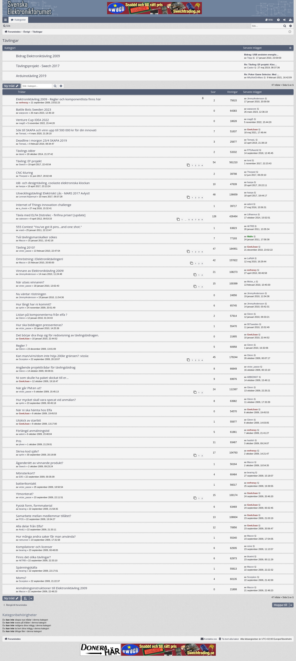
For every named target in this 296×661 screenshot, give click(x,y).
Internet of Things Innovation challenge (43, 205)
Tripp (249, 58)
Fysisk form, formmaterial (34, 505)
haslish (250, 440)
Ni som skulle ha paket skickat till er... (42, 378)
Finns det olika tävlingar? (33, 557)
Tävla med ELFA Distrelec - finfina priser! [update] (50, 215)
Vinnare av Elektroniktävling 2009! (40, 271)
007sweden (253, 324)
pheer (22, 444)
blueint (250, 556)
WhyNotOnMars (255, 77)
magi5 (22, 123)
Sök (29, 25)
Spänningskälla (26, 567)
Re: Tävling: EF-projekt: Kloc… (260, 64)
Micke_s (251, 281)
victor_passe (25, 251)
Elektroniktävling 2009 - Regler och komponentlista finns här (58, 99)
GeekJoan (252, 129)
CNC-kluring (24, 173)
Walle (250, 236)
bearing (251, 472)
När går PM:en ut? (28, 388)
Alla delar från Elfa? (29, 526)
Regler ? (21, 345)
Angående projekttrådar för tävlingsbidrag (46, 367)
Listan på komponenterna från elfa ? (41, 314)
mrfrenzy (23, 102)
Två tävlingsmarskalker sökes (36, 237)
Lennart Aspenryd (27, 196)
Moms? (21, 578)
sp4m (21, 307)
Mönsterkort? (25, 473)
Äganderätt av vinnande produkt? (39, 463)
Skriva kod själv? (27, 451)
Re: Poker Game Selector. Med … (261, 74)
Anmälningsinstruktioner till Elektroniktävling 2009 (51, 588)
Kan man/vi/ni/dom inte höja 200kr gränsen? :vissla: (52, 356)
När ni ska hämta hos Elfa (34, 410)
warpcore (23, 113)
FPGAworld (253, 150)
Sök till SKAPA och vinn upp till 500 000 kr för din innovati (56, 130)
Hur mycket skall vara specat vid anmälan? (46, 400)
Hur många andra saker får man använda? (46, 536)
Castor (250, 67)
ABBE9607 (252, 377)
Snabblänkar (6, 20)
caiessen (23, 218)
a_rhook (23, 208)
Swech (22, 164)
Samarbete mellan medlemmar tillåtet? (43, 516)
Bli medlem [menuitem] (291, 20)
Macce (22, 240)
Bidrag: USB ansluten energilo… (261, 54)
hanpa (22, 186)
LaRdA (250, 258)
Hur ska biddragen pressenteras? (39, 325)
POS (21, 519)
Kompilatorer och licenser (34, 547)
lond (249, 160)
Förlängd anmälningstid (32, 431)
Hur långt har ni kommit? (33, 304)
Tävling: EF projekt (29, 161)
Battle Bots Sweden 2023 (33, 109)
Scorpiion (23, 359)
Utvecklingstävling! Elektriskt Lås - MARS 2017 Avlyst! (53, 193)
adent (250, 204)
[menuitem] (269, 20)
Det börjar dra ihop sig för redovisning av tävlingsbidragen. (57, 335)
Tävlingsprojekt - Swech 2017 (38, 66)
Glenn (22, 318)
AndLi (22, 529)
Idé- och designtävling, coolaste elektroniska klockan (53, 183)
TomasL (23, 133)
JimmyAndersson (255, 98)
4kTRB (250, 226)
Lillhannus (252, 214)
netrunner (24, 540)
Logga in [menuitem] (285, 20)
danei (21, 154)
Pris (18, 441)
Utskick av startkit (28, 420)
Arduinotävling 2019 (31, 76)
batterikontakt (26, 483)
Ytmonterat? (24, 494)
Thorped (23, 176)
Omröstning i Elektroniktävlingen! (39, 259)
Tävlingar (10, 40)
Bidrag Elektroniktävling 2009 (38, 56)
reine (249, 546)
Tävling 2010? (25, 247)
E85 (21, 477)
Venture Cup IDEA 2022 (32, 120)
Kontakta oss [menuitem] (208, 638)
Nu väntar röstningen (31, 294)
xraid (21, 230)
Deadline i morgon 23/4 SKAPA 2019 (41, 140)
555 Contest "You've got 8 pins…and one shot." (49, 227)
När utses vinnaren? (30, 282)
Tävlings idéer (25, 151)
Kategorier (20, 19)
